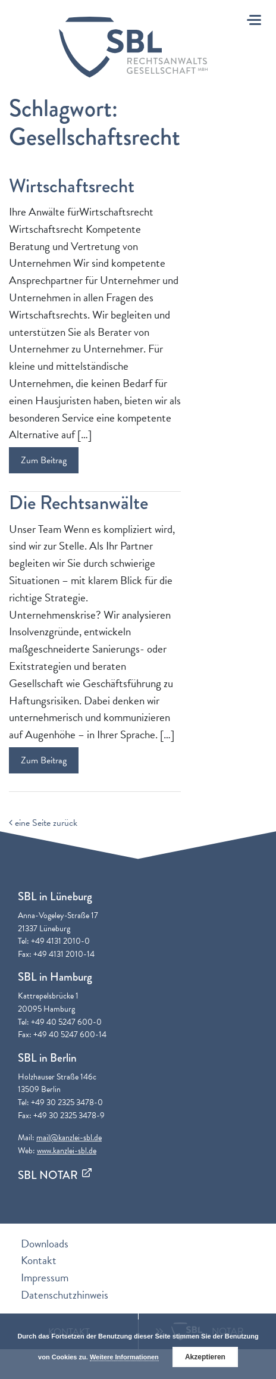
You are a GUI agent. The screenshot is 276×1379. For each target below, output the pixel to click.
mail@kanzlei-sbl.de (69, 1137)
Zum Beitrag (44, 460)
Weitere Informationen (124, 1357)
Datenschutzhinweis (64, 1294)
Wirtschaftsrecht (71, 186)
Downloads (44, 1243)
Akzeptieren (205, 1357)
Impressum (44, 1277)
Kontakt (39, 1260)
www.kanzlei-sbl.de (66, 1150)
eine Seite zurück (43, 823)
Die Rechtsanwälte (78, 503)
